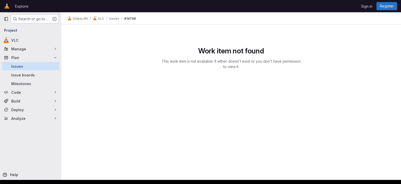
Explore (21, 6)
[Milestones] (30, 83)
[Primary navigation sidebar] (6, 19)
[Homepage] (7, 6)
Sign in (366, 6)
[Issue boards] (30, 75)
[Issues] (30, 66)
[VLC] (30, 40)
